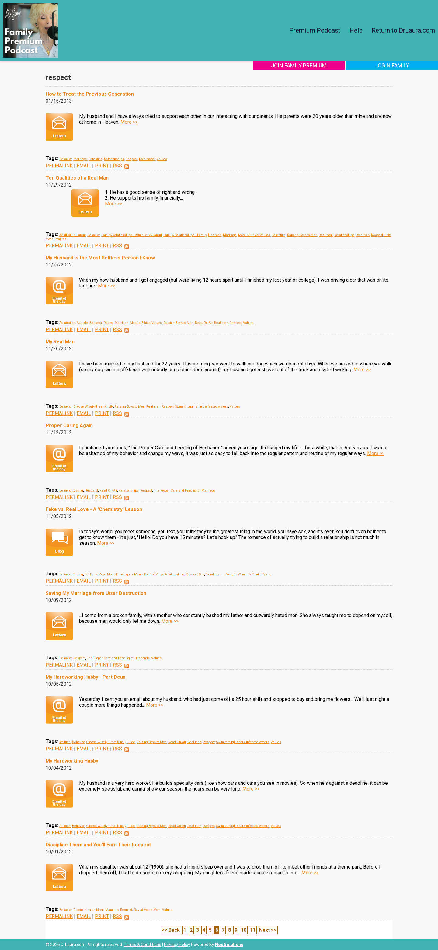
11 (252, 930)
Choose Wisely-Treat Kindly (93, 407)
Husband (91, 490)
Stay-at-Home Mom (147, 910)
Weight (231, 574)
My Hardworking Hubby (72, 761)
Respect (131, 159)
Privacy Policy (177, 944)
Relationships (114, 159)
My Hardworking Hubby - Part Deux (85, 677)
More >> (129, 122)
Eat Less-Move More (100, 574)
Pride (131, 742)
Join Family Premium (315, 65)
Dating (108, 323)
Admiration (67, 323)
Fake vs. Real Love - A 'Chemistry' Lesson (94, 509)
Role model (147, 159)
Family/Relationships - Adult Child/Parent (131, 235)
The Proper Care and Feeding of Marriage (184, 490)
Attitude (82, 323)
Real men (326, 235)
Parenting (96, 159)
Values (162, 159)
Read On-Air (204, 323)
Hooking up (124, 574)
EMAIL (84, 166)
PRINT (102, 166)
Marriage (80, 159)
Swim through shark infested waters (201, 407)
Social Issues (215, 574)
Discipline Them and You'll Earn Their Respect (98, 845)
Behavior (65, 159)
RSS (117, 166)
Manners (112, 910)
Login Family (398, 65)
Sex (201, 574)
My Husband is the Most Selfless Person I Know (100, 258)
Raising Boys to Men (302, 235)
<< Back (171, 930)
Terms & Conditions (142, 944)
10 (243, 930)
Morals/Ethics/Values (254, 235)
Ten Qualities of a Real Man (77, 178)
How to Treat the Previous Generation (90, 94)
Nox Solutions (229, 944)
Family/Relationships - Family (185, 235)
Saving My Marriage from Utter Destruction (96, 593)
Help (356, 30)
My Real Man (60, 342)
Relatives (363, 235)
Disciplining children (88, 910)
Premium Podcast (314, 30)
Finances (214, 235)
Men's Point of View (148, 574)
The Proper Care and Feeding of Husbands (118, 658)
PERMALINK (59, 166)
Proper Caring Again (69, 425)
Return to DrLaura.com (403, 30)
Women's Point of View (254, 574)
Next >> (267, 930)
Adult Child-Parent (72, 235)
